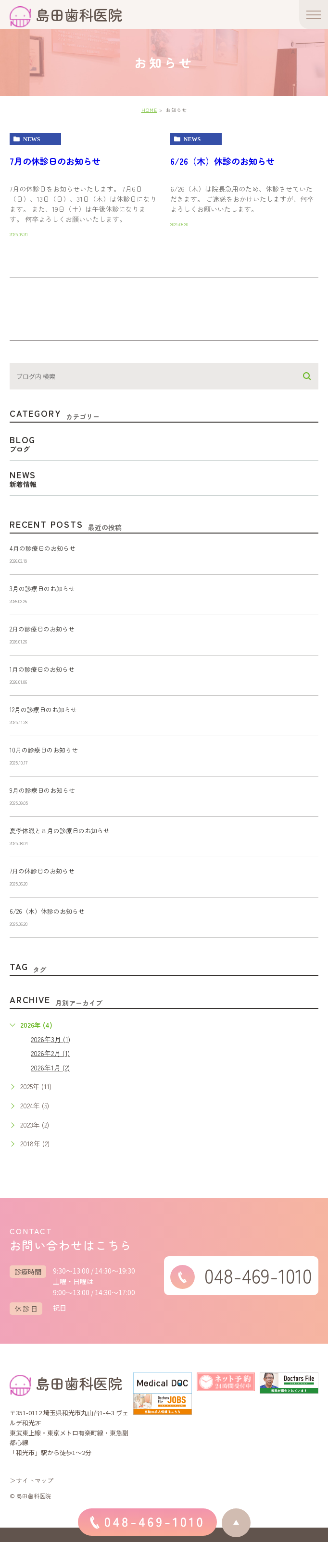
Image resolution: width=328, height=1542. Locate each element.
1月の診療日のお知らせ (42, 669)
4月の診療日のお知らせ (43, 548)
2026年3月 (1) (50, 1039)
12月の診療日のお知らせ (43, 709)
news (31, 139)
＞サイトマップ (31, 1480)
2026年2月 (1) (50, 1053)
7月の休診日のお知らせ (55, 161)
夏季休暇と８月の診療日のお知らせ (60, 830)
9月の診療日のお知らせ (42, 790)
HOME (149, 109)
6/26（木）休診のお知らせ (222, 161)
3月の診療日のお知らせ (42, 588)
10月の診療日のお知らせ (44, 749)
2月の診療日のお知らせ (42, 628)
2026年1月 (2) (50, 1067)
